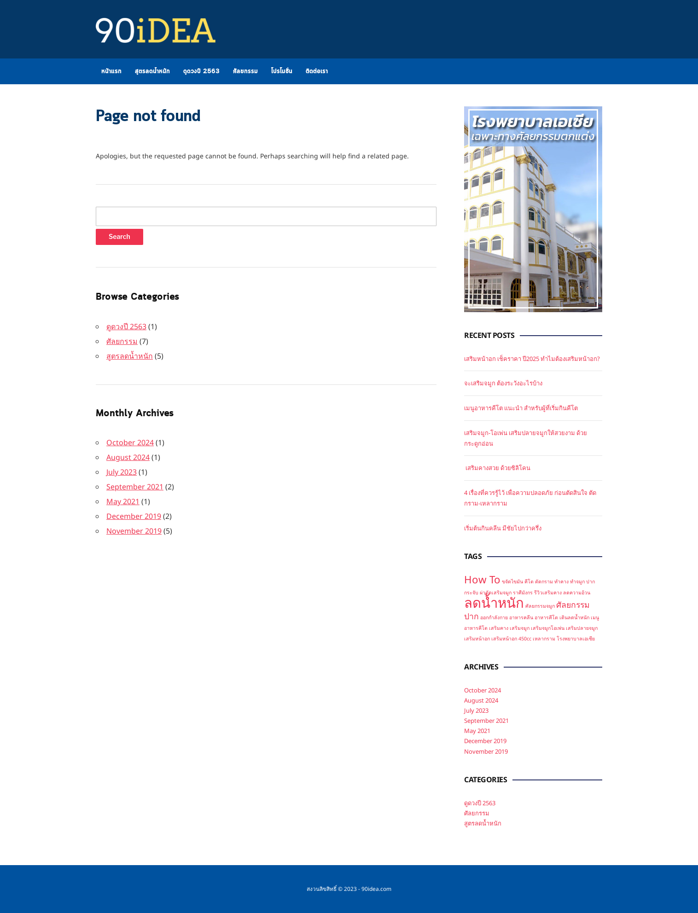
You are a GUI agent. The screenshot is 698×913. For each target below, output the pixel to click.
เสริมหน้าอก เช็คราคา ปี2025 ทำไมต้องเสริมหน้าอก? (532, 359)
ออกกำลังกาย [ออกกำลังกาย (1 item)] (494, 617)
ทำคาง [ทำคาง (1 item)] (561, 581)
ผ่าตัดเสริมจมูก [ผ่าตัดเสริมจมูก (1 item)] (496, 592)
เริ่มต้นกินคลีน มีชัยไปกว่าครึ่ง (502, 528)
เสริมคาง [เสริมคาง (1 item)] (498, 628)
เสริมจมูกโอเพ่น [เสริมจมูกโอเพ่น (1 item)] (547, 628)
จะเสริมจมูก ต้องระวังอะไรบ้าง (503, 383)
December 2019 (133, 516)
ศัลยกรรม (245, 71)
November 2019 (134, 531)
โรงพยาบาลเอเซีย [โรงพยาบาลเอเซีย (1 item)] (576, 638)
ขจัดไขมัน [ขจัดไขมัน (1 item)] (512, 581)
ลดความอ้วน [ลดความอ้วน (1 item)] (576, 592)
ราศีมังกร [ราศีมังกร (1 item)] (523, 592)
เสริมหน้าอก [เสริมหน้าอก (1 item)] (477, 638)
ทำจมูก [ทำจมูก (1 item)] (577, 581)
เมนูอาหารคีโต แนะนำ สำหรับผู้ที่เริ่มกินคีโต (521, 408)
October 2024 (130, 442)
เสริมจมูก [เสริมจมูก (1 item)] (519, 628)
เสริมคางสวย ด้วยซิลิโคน (497, 468)
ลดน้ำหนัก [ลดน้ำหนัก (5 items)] (494, 602)
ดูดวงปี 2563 (201, 71)
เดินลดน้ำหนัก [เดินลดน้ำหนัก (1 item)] (574, 617)
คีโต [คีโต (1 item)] (529, 581)
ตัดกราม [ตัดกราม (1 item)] (544, 581)
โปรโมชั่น (281, 71)
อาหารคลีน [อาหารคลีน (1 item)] (521, 617)
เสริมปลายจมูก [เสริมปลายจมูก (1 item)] (582, 628)
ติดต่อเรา (317, 71)
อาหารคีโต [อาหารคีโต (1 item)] (546, 617)
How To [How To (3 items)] (482, 579)
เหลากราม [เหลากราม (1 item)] (544, 638)
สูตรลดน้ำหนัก (152, 71)
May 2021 (123, 501)
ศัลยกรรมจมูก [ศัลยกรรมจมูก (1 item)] (540, 606)
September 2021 (134, 487)
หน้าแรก (111, 71)
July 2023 (121, 472)
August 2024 (128, 457)
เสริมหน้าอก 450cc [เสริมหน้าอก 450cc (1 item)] (511, 638)
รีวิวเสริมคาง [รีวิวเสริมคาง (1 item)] (548, 592)
